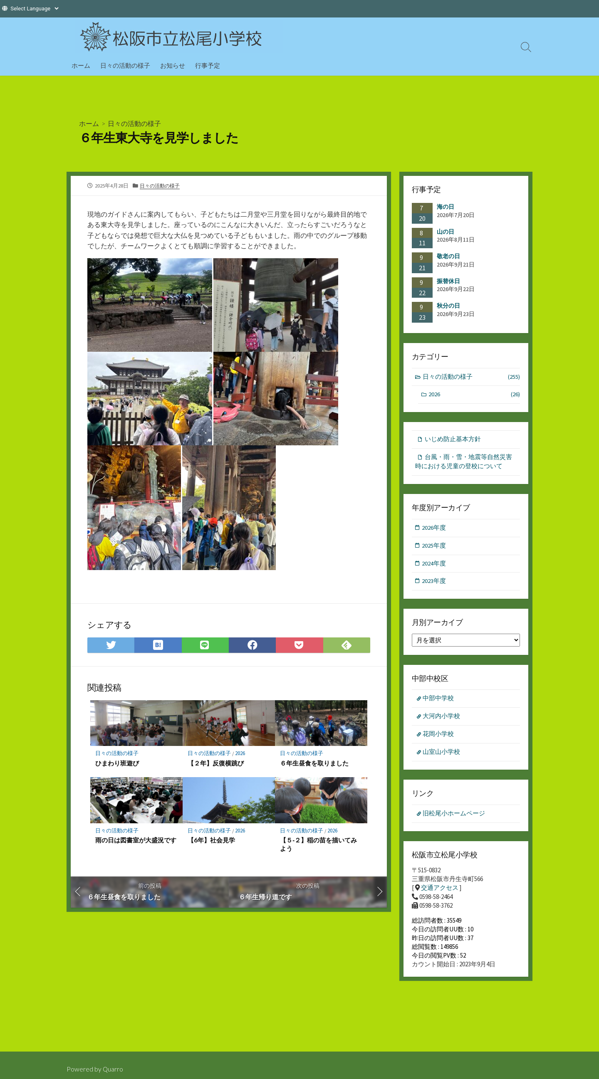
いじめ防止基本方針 (453, 440)
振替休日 (448, 281)
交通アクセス (439, 892)
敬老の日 (448, 256)
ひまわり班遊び (117, 763)
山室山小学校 (441, 755)
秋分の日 (448, 305)
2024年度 (434, 565)
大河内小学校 (441, 719)
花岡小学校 (438, 737)
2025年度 (434, 547)
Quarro (113, 1069)
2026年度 (434, 529)
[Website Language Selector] (34, 8)
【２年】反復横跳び (216, 763)
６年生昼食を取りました (314, 763)
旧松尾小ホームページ (454, 817)
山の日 (445, 231)
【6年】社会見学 (211, 840)
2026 (240, 753)
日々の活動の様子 (125, 65)
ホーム (81, 65)
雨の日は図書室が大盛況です (135, 840)
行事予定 (207, 65)
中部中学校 (438, 701)
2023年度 (434, 584)
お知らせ (172, 65)
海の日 (445, 206)
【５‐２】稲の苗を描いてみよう (318, 844)
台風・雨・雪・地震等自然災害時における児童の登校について (463, 463)
